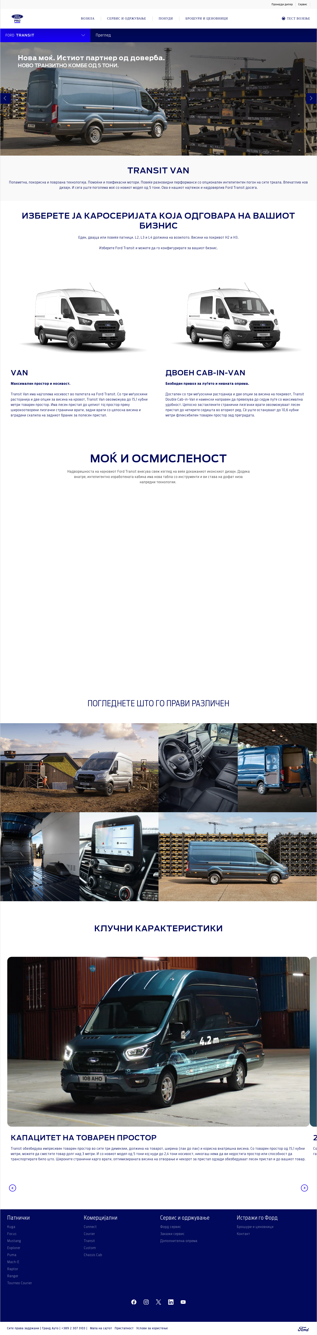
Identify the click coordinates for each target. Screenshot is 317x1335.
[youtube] (183, 1302)
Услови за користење (152, 1328)
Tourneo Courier (19, 1283)
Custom (90, 1248)
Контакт (243, 1234)
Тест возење (295, 18)
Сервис (302, 4)
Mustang (14, 1241)
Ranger (12, 1276)
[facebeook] (133, 1302)
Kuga (11, 1227)
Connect (90, 1227)
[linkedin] (170, 1302)
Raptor (12, 1269)
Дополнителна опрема (178, 1241)
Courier (89, 1234)
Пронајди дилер (282, 4)
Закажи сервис (172, 1234)
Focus (12, 1234)
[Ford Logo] (17, 18)
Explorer (13, 1248)
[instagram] (146, 1302)
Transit (89, 1241)
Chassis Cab (93, 1255)
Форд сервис (170, 1227)
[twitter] (158, 1302)
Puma (12, 1255)
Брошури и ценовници (255, 1227)
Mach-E (13, 1262)
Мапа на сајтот (101, 1328)
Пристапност (124, 1328)
